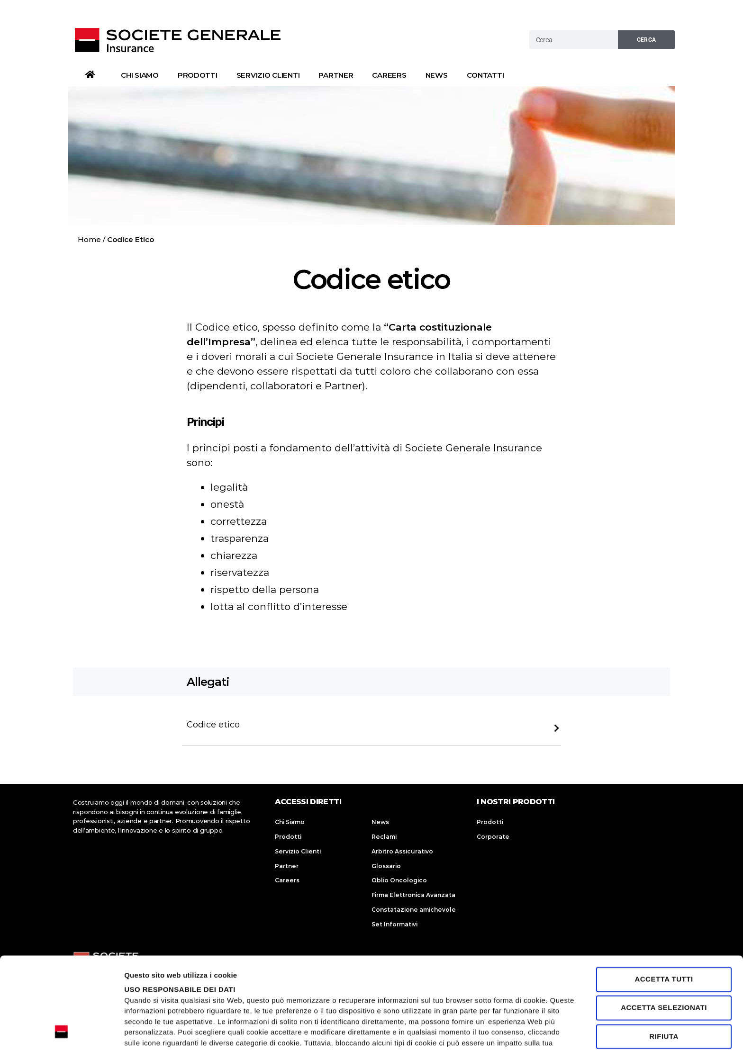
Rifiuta (664, 951)
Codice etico (213, 724)
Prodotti (197, 75)
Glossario (386, 866)
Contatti (485, 75)
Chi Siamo (140, 75)
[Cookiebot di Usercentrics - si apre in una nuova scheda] (61, 1031)
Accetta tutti (663, 893)
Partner (335, 75)
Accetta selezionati (664, 922)
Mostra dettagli (149, 1031)
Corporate (493, 836)
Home (89, 239)
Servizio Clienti (268, 75)
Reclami (384, 836)
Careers (389, 75)
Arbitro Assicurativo (402, 851)
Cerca (646, 39)
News (437, 75)
